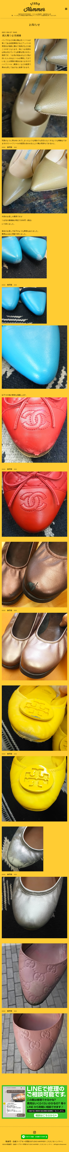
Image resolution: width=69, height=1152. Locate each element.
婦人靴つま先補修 (11, 35)
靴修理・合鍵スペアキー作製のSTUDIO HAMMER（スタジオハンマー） (35, 1141)
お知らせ (34, 24)
